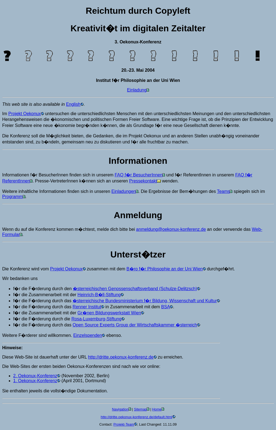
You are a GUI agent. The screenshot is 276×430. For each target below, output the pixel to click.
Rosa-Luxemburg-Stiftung (96, 319)
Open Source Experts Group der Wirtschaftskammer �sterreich (135, 325)
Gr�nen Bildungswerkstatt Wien (109, 312)
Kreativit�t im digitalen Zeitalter (138, 28)
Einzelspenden (87, 335)
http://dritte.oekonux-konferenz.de (120, 357)
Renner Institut (87, 306)
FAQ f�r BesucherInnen (138, 175)
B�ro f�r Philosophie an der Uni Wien (164, 269)
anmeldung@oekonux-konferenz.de (171, 229)
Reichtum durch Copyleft (138, 11)
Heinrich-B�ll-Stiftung (99, 294)
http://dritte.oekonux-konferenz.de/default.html (136, 417)
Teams (223, 191)
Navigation (120, 409)
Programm (12, 196)
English (73, 104)
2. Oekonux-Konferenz (35, 375)
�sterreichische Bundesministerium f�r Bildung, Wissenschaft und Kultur (145, 300)
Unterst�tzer (138, 254)
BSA (165, 306)
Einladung (137, 90)
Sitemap (140, 409)
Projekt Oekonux (24, 113)
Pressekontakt (143, 181)
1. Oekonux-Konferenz (35, 380)
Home (157, 409)
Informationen (138, 161)
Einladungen (123, 191)
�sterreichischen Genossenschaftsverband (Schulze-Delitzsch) (135, 288)
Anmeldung (138, 215)
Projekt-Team (124, 424)
